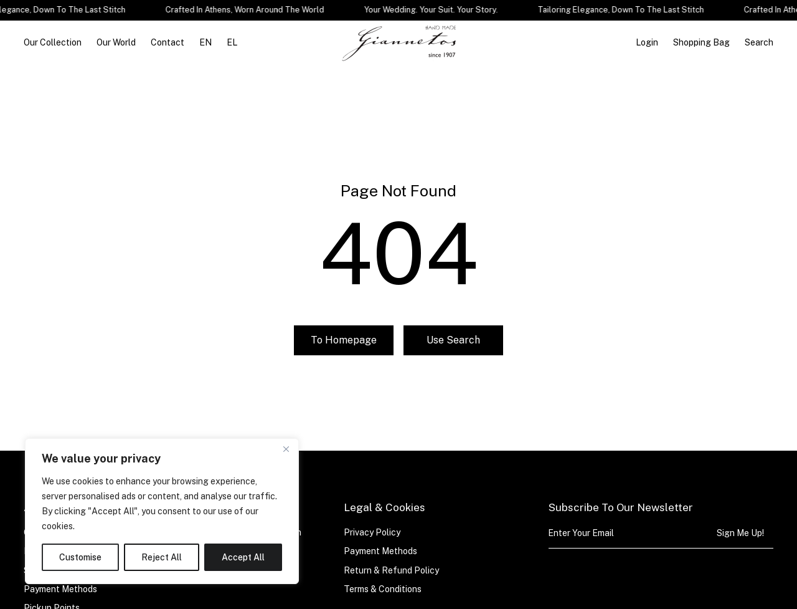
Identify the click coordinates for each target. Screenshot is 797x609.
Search (759, 42)
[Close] (285, 448)
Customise (80, 557)
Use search (453, 347)
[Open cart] (701, 42)
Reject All (161, 557)
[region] (162, 511)
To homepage (344, 347)
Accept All (243, 557)
